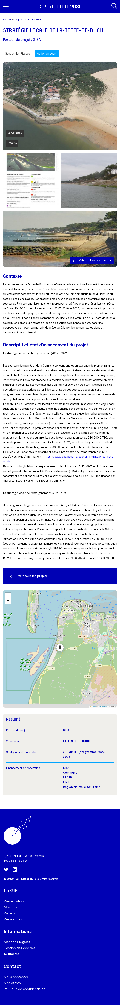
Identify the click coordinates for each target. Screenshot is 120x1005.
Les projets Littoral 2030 (27, 19)
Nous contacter (16, 977)
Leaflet (93, 706)
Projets (9, 913)
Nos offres (12, 983)
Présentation (14, 901)
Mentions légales (17, 942)
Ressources (13, 919)
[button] (60, 649)
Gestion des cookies (20, 948)
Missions (10, 907)
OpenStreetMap (103, 706)
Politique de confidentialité (24, 989)
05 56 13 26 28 (18, 860)
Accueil (7, 19)
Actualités (11, 954)
